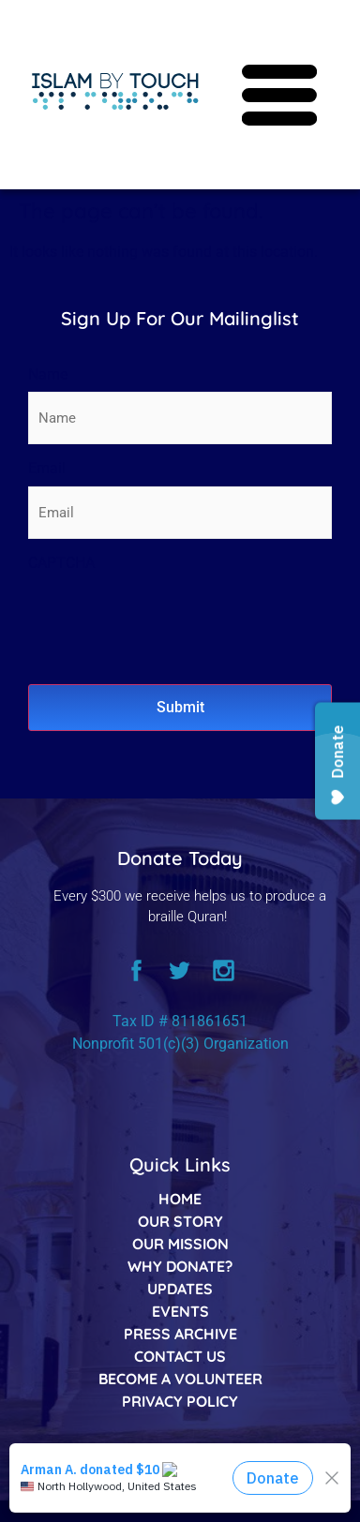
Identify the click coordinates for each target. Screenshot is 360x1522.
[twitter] (180, 974)
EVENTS (180, 1311)
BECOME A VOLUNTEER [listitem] (180, 1378)
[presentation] (170, 617)
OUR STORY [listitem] (180, 1221)
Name (48, 374)
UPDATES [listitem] (180, 1288)
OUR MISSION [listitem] (180, 1243)
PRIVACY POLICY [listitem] (180, 1401)
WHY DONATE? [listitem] (180, 1266)
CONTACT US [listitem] (180, 1356)
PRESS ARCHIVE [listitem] (180, 1333)
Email (47, 468)
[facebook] (136, 974)
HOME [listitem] (180, 1198)
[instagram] (223, 974)
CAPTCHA (61, 563)
